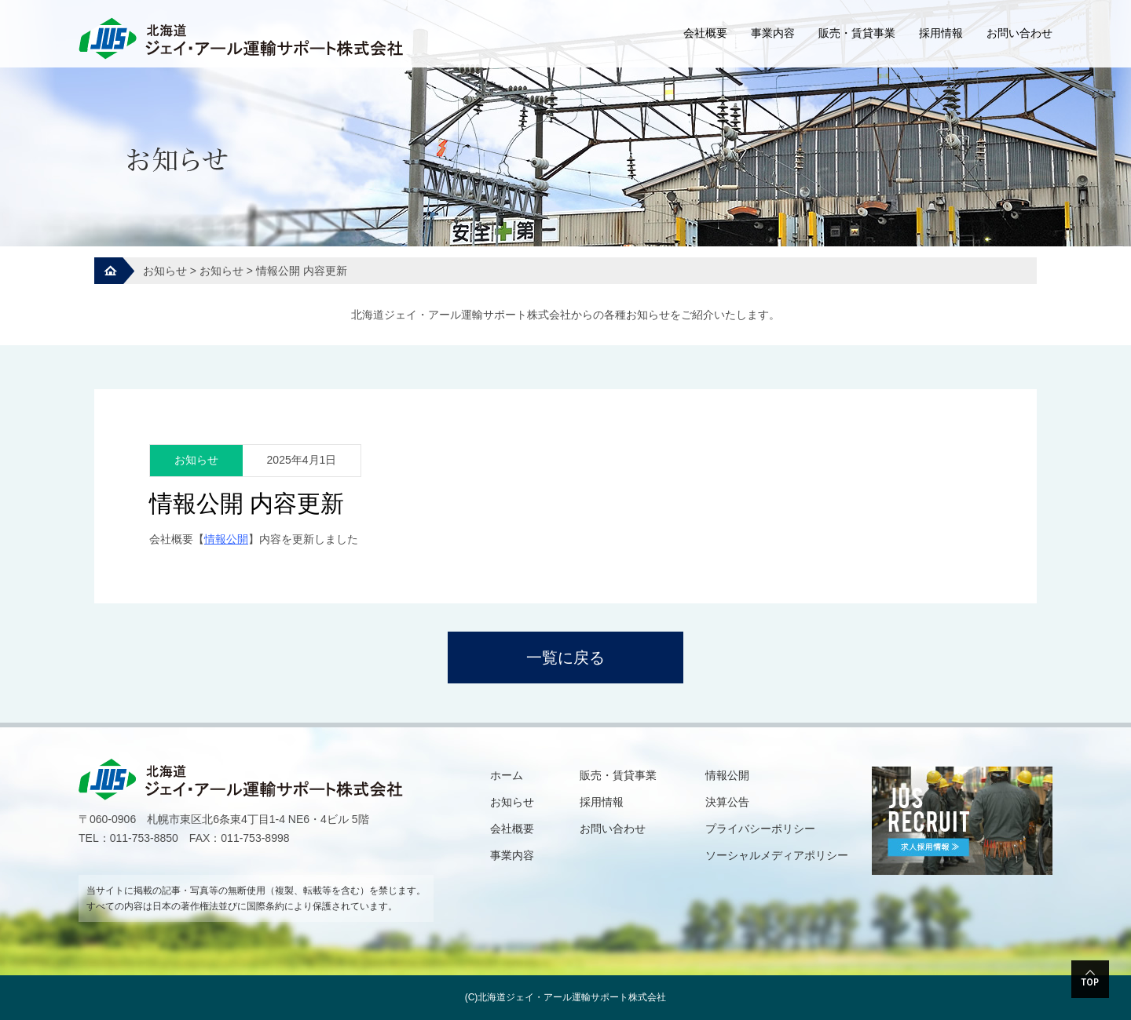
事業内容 (773, 33)
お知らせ (512, 802)
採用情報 (941, 33)
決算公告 (727, 802)
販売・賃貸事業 (856, 33)
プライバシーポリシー (760, 828)
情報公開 (727, 775)
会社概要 (705, 33)
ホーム (506, 775)
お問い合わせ (1019, 33)
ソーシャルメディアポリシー (776, 855)
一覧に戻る (565, 657)
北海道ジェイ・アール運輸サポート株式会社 (572, 997)
